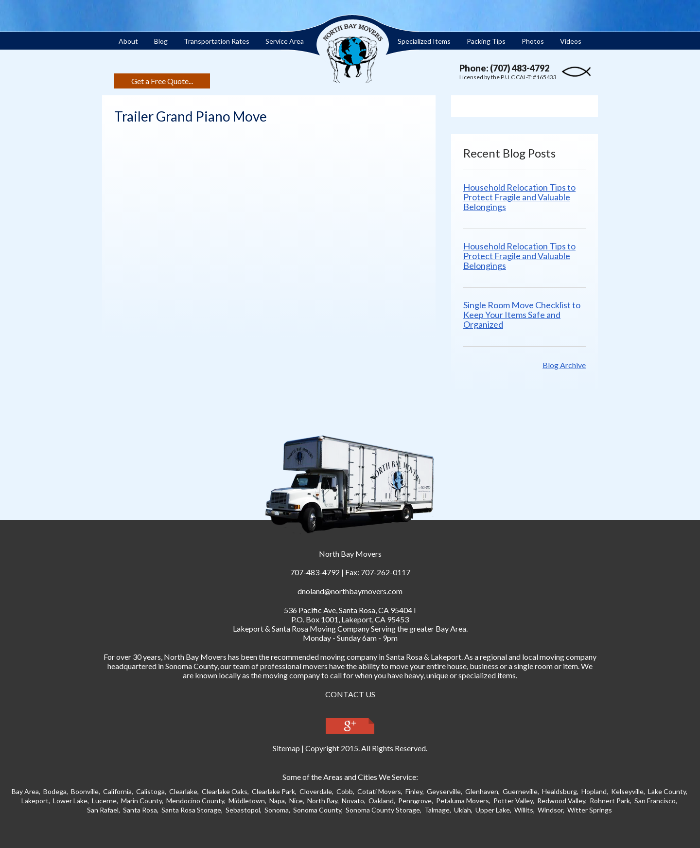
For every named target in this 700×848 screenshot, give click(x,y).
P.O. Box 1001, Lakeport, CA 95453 (350, 619)
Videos (570, 41)
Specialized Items (424, 41)
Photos (533, 41)
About (128, 41)
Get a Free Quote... (162, 81)
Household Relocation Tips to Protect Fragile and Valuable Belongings (519, 197)
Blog (161, 41)
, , (348, 610)
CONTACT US (350, 694)
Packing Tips (486, 41)
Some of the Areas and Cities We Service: (350, 776)
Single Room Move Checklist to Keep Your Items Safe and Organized (521, 315)
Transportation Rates (216, 41)
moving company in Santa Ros (369, 656)
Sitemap (286, 748)
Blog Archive (564, 365)
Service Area (284, 41)
